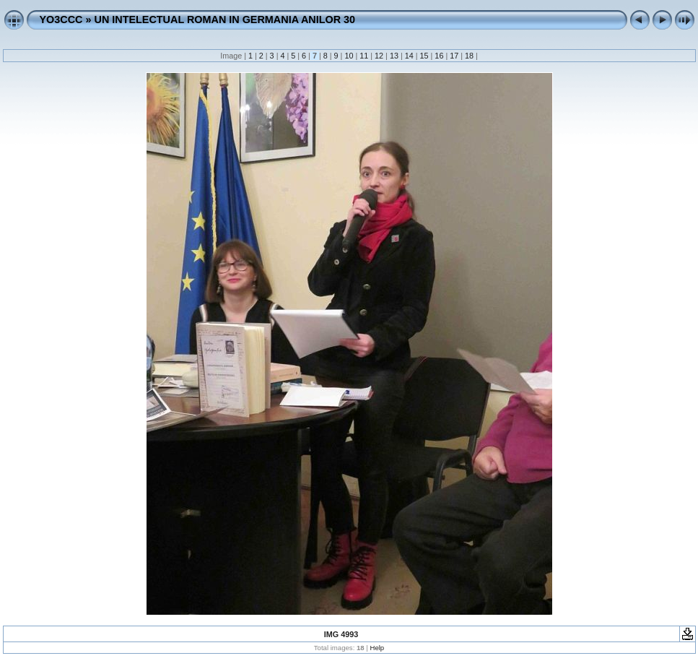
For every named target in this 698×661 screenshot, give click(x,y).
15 (424, 55)
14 (409, 55)
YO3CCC (61, 19)
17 (454, 55)
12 (378, 55)
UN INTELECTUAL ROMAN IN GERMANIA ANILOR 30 (224, 19)
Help (377, 648)
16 (438, 55)
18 (469, 55)
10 (348, 55)
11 (363, 55)
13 (394, 55)
